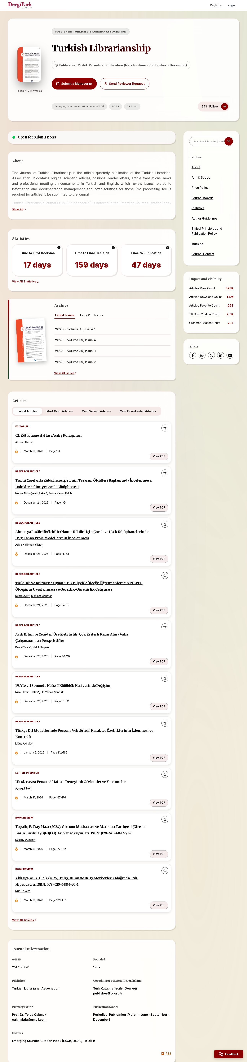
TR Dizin (142, 106)
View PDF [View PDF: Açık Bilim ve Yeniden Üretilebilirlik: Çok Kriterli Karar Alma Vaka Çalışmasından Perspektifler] (156, 642)
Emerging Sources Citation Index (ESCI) (89, 106)
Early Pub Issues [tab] (91, 315)
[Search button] (228, 141)
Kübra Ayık (26, 586)
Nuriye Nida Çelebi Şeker (35, 491)
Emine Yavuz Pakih (65, 491)
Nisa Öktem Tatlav (31, 675)
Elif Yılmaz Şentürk (57, 675)
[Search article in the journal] (211, 141)
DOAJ (125, 106)
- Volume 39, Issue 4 (75, 340)
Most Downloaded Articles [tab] (141, 411)
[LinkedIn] (220, 355)
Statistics (198, 208)
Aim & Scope (201, 177)
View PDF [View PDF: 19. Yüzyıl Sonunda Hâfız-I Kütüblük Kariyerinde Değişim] (156, 683)
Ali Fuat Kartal (28, 443)
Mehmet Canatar (46, 586)
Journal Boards (202, 198)
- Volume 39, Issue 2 (75, 362)
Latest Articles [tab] (31, 411)
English (215, 5)
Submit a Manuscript (84, 83)
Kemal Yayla (27, 634)
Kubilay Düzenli (29, 818)
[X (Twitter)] (211, 355)
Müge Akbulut (28, 722)
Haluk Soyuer (46, 634)
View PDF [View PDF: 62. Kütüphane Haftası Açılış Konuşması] (156, 451)
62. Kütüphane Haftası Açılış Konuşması (59, 436)
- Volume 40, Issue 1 (75, 329)
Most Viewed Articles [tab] (99, 411)
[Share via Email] (230, 355)
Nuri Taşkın (27, 865)
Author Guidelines (204, 218)
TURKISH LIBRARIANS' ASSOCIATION (109, 31)
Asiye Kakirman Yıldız (33, 538)
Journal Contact (203, 254)
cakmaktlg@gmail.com (32, 989)
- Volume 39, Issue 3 (75, 350)
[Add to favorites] (162, 428)
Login (231, 5)
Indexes (197, 244)
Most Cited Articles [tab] (63, 411)
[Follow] (224, 106)
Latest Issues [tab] (64, 315)
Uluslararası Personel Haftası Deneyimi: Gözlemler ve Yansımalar (85, 757)
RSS (163, 1023)
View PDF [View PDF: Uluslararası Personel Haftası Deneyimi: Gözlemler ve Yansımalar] (156, 772)
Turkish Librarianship (111, 48)
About (196, 167)
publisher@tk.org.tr (108, 963)
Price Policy (200, 188)
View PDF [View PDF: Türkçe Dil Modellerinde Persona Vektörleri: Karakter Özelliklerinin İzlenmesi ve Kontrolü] (156, 731)
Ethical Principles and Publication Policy (207, 231)
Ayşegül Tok (27, 764)
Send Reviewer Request (134, 83)
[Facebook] (192, 355)
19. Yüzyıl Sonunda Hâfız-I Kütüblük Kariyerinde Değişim (76, 668)
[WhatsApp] (202, 355)
